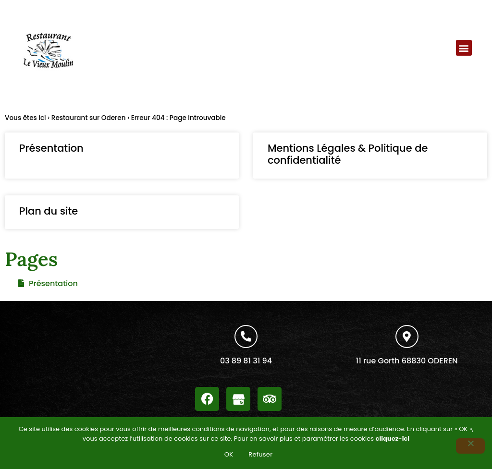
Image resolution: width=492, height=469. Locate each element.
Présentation (51, 148)
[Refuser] (470, 446)
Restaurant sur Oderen (88, 117)
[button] (464, 48)
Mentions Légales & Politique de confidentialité (348, 154)
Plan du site (48, 211)
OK (229, 454)
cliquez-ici (393, 438)
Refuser (260, 454)
